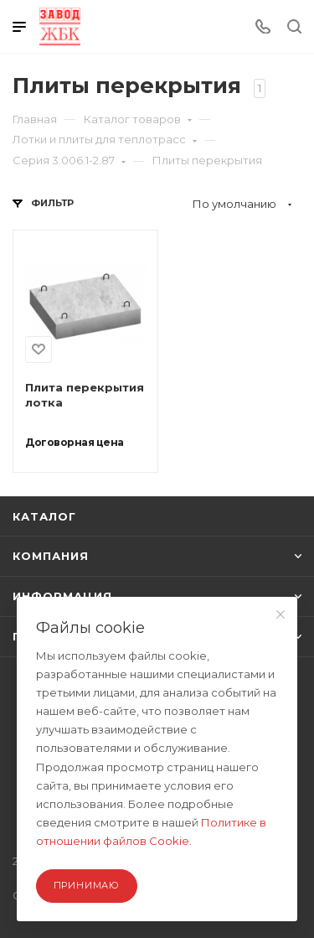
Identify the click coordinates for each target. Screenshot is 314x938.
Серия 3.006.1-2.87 (69, 160)
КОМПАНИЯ (157, 555)
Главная (35, 119)
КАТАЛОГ (44, 516)
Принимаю (87, 885)
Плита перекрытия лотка (84, 395)
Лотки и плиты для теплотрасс (105, 139)
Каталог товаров (138, 119)
